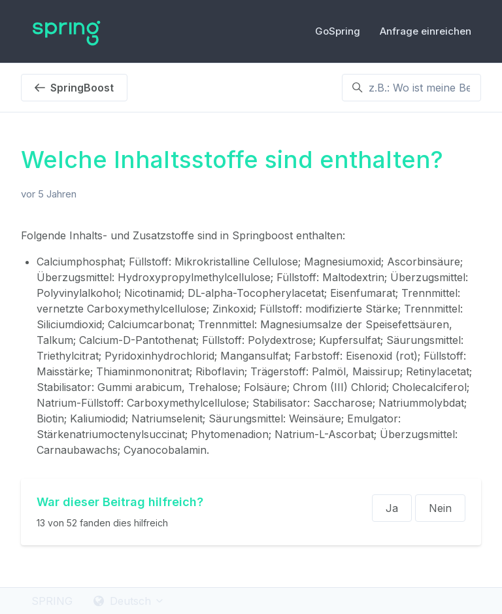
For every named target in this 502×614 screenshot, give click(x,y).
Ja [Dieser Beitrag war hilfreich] (392, 508)
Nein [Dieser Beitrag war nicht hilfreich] (440, 508)
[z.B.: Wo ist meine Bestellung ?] (411, 88)
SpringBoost (74, 87)
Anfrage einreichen (425, 31)
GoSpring (337, 31)
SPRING (52, 600)
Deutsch (129, 600)
